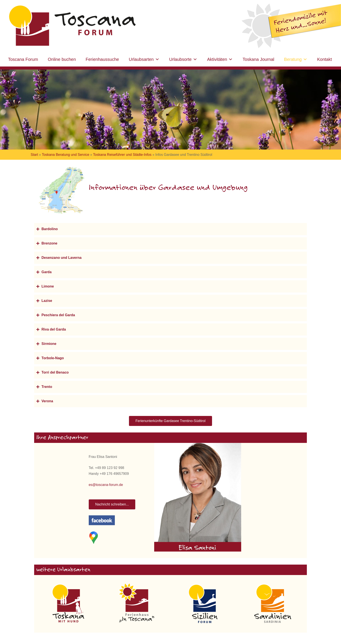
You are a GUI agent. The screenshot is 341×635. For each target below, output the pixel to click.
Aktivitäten (220, 59)
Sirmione (49, 344)
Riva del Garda (54, 329)
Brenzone (49, 243)
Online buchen (62, 59)
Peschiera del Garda (58, 315)
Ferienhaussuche (102, 59)
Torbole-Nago (53, 358)
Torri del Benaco (55, 372)
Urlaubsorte (183, 59)
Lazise (47, 301)
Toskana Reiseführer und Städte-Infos (122, 154)
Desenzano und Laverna (62, 257)
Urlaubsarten (144, 59)
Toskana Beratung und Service (65, 154)
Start (34, 154)
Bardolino (50, 229)
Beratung (295, 59)
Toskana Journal (258, 59)
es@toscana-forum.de (106, 485)
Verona (47, 401)
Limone (48, 286)
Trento (47, 387)
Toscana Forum (23, 59)
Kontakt (324, 59)
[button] (170, 229)
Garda (47, 272)
